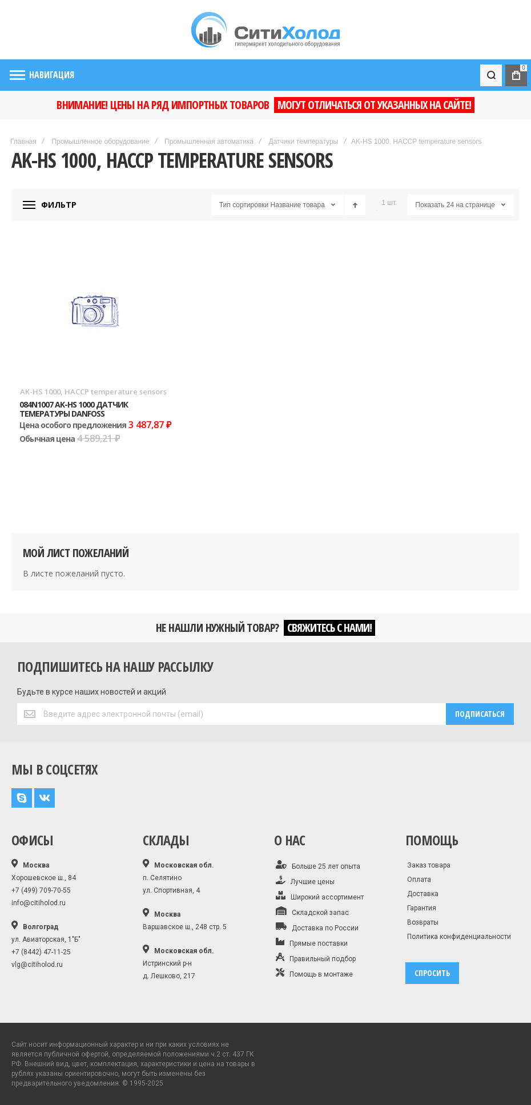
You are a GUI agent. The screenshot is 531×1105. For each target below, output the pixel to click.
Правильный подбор (316, 958)
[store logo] (265, 29)
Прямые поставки (312, 942)
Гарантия (421, 908)
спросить (432, 972)
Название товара (298, 205)
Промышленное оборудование (100, 142)
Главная (23, 142)
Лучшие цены (305, 881)
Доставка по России (317, 927)
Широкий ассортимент (320, 896)
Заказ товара (428, 865)
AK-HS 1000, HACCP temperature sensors (93, 391)
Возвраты (423, 922)
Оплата (419, 880)
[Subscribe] (480, 714)
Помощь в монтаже (314, 973)
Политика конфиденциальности (459, 937)
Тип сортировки (243, 205)
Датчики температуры (304, 142)
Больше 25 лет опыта (318, 865)
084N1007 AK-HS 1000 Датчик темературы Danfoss (73, 408)
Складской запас (312, 911)
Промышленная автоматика (209, 142)
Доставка (423, 894)
